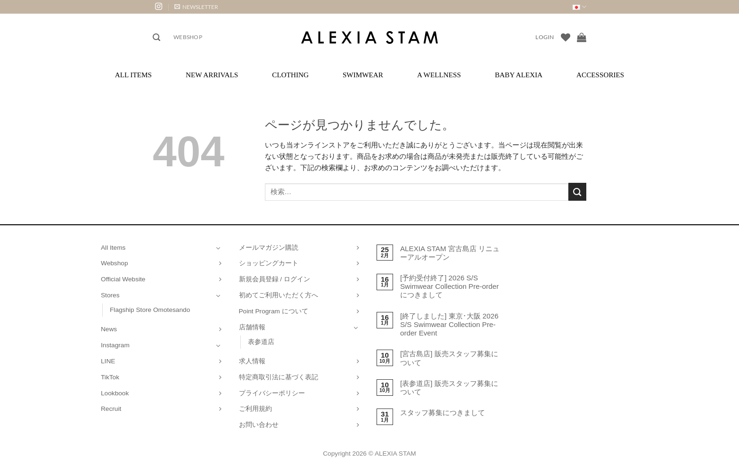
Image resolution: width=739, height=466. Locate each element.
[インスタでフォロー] (158, 7)
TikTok (110, 377)
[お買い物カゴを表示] (581, 37)
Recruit (111, 408)
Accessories (600, 75)
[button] (196, 7)
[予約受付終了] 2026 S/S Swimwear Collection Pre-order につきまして (449, 286)
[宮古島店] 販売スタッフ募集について (449, 358)
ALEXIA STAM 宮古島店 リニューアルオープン (450, 253)
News (109, 329)
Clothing (290, 75)
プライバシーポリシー (272, 393)
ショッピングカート (268, 263)
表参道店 (261, 341)
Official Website (123, 279)
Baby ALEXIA (518, 75)
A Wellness (439, 75)
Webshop (187, 37)
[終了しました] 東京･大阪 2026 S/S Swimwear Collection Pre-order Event (449, 324)
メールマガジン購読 (268, 247)
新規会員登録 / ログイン (274, 279)
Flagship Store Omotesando (150, 309)
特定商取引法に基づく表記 (278, 377)
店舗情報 (252, 327)
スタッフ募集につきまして (442, 413)
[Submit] (577, 191)
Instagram (115, 345)
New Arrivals (212, 75)
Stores (110, 295)
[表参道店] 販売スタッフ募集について (449, 387)
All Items (133, 75)
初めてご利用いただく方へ (278, 295)
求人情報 (252, 361)
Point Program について (273, 311)
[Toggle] (218, 248)
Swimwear (363, 75)
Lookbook (115, 393)
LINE (108, 361)
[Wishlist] (565, 37)
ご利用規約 (255, 408)
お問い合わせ (259, 424)
